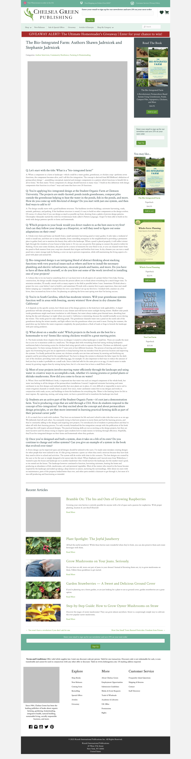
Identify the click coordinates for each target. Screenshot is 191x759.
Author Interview (42, 55)
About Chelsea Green (110, 678)
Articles (75, 699)
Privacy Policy (155, 3)
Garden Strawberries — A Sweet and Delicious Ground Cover (110, 583)
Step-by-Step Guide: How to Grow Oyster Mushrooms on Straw (112, 606)
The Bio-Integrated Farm (149, 198)
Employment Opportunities (112, 682)
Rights (104, 713)
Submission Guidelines (110, 686)
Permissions (106, 708)
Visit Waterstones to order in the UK (40, 3)
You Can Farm (150, 337)
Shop (27, 27)
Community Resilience (59, 55)
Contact (132, 686)
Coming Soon (77, 686)
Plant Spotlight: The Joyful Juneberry (92, 539)
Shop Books (76, 678)
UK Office (105, 704)
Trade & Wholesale (109, 695)
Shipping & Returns (136, 682)
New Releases (39, 27)
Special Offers (77, 695)
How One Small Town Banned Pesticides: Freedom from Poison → (138, 630)
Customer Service (142, 3)
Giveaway (72, 27)
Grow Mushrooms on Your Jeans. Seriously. (97, 561)
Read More (70, 512)
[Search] (151, 27)
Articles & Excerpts (86, 27)
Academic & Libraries (110, 699)
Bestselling (76, 691)
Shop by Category (104, 27)
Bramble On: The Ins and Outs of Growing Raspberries (106, 499)
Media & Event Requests (111, 691)
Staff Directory (134, 691)
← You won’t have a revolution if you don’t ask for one (48, 630)
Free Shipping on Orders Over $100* (98, 3)
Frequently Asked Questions (140, 678)
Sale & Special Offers (56, 27)
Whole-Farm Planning (149, 267)
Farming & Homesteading (80, 55)
